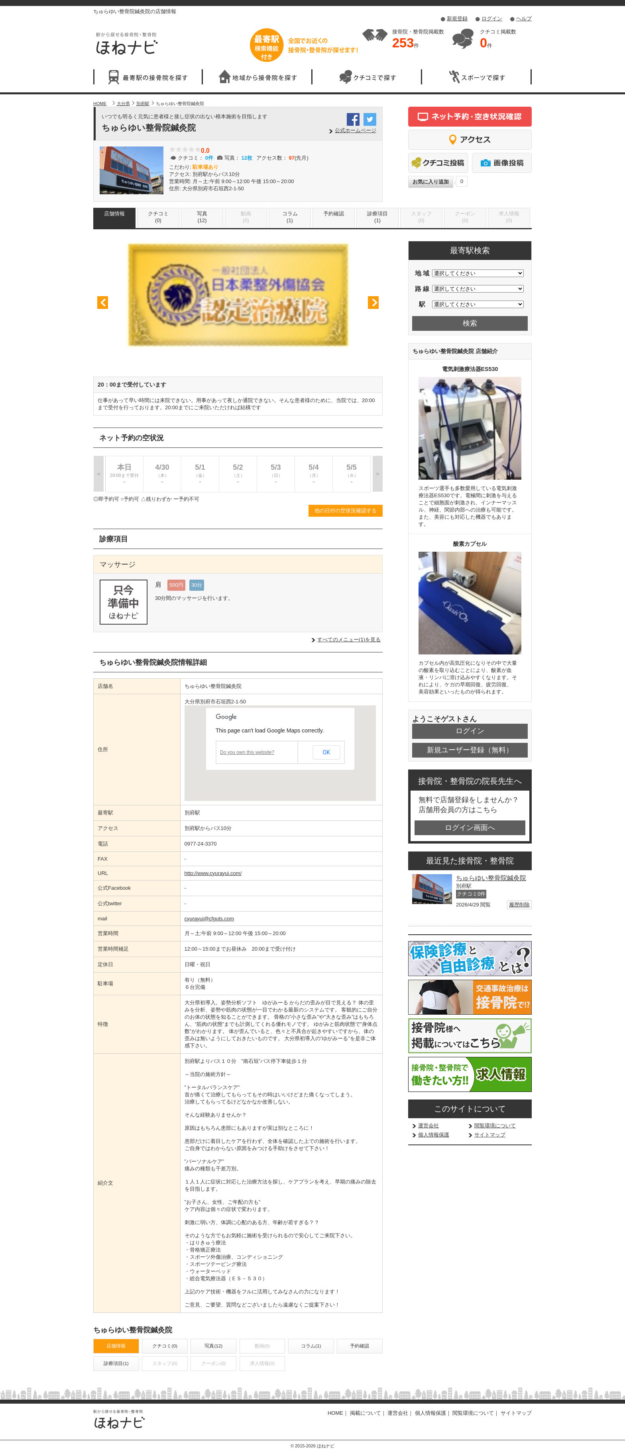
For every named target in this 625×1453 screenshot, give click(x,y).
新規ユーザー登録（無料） (470, 750)
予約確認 (333, 214)
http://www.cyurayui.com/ (213, 873)
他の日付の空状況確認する (345, 511)
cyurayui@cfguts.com (209, 919)
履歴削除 (519, 905)
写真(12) (202, 217)
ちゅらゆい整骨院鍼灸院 (491, 878)
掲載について (365, 1413)
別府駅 (142, 103)
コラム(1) (290, 217)
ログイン (492, 18)
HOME (99, 103)
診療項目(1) (377, 217)
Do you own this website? (247, 752)
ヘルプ (524, 18)
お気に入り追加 (431, 182)
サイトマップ (489, 1135)
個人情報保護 (433, 1135)
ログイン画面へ (470, 828)
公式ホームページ (355, 130)
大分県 (123, 103)
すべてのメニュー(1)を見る (349, 640)
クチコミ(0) (158, 217)
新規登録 (457, 18)
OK (326, 752)
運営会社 (428, 1126)
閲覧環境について (495, 1126)
